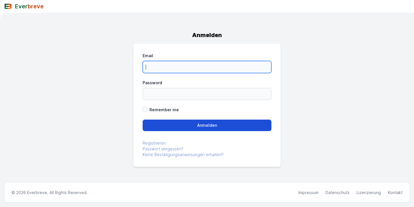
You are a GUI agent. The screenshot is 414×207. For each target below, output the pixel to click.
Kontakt (395, 192)
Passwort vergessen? (163, 148)
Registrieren (154, 143)
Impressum (308, 192)
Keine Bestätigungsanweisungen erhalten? (183, 154)
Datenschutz (337, 192)
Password (152, 82)
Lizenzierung (368, 192)
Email (148, 55)
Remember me (164, 109)
